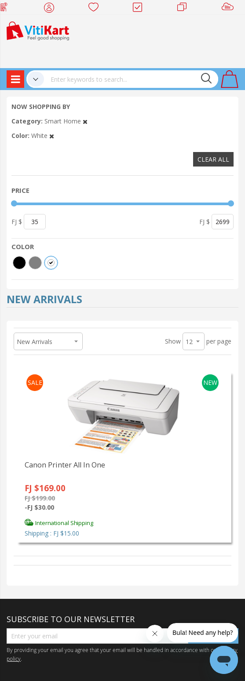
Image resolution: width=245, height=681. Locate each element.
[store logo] (38, 30)
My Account (51, 8)
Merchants (185, 8)
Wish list (96, 8)
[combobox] (131, 79)
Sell (229, 8)
